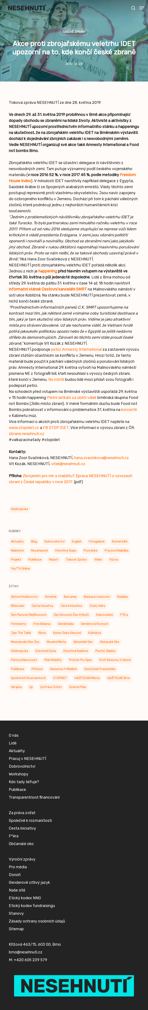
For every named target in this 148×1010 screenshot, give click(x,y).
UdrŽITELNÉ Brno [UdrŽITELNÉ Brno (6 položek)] (118, 678)
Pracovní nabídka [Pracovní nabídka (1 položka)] (116, 550)
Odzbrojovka (19, 509)
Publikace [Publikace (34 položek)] (35, 559)
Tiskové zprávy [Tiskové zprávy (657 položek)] (76, 559)
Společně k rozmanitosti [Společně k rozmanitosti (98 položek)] (28, 678)
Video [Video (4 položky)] (98, 559)
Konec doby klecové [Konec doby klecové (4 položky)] (67, 633)
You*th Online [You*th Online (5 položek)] (20, 568)
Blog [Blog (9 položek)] (34, 541)
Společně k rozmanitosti (30, 847)
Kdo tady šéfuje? (24, 808)
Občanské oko (21, 870)
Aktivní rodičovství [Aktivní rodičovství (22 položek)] (24, 597)
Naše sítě (17, 917)
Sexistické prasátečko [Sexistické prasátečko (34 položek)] (100, 669)
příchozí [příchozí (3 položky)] (37, 669)
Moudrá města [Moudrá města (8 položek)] (56, 642)
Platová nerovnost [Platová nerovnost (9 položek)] (24, 660)
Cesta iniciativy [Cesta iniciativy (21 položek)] (71, 606)
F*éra (13, 863)
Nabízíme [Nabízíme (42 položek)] (17, 550)
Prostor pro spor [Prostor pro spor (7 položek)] (80, 660)
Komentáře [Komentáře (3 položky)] (120, 541)
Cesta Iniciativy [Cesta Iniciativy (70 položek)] (42, 606)
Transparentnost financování (34, 824)
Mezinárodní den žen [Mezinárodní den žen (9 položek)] (25, 642)
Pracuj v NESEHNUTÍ (27, 785)
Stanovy (16, 940)
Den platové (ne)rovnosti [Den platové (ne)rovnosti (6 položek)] (29, 615)
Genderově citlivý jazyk (29, 909)
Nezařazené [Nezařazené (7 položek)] (39, 550)
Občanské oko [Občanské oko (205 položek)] (83, 642)
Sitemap (16, 955)
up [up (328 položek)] (31, 687)
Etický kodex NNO (25, 924)
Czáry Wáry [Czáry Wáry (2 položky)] (97, 606)
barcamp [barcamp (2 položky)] (70, 597)
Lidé (13, 770)
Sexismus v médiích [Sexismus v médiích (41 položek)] (63, 669)
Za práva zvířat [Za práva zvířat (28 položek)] (51, 687)
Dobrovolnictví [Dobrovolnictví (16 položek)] (54, 541)
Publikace (17, 816)
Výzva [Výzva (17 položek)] (113, 559)
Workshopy (18, 801)
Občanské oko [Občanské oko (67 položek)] (109, 642)
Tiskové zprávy (74, 32)
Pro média (18, 894)
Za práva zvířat (22, 839)
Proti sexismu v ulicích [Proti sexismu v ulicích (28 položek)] (115, 660)
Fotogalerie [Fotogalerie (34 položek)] (97, 541)
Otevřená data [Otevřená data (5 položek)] (45, 651)
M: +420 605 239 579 (28, 986)
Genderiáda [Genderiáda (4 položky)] (66, 624)
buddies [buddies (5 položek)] (122, 597)
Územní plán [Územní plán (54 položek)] (77, 687)
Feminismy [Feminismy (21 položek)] (18, 624)
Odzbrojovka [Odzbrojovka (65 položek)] (19, 651)
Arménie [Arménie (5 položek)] (51, 597)
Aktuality (17, 777)
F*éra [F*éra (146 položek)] (124, 615)
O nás (13, 762)
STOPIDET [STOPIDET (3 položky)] (60, 678)
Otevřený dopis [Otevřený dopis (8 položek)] (65, 550)
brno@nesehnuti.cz (25, 979)
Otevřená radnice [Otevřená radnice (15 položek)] (75, 651)
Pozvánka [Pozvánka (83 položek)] (90, 550)
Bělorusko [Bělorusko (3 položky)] (17, 606)
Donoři (15, 901)
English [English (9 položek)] (77, 541)
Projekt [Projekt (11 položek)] (16, 559)
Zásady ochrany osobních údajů (37, 948)
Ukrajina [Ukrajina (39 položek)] (16, 687)
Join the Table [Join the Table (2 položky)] (21, 633)
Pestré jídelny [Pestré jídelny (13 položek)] (105, 651)
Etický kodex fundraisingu (32, 932)
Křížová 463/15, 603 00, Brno (35, 971)
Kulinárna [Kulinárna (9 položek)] (94, 633)
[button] (141, 8)
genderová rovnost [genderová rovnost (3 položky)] (94, 624)
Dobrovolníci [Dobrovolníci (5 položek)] (104, 615)
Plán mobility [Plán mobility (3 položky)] (53, 660)
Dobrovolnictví (22, 793)
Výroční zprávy (22, 886)
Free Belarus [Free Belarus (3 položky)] (42, 624)
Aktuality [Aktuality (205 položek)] (17, 541)
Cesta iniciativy (22, 855)
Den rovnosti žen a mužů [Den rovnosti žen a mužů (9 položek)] (71, 615)
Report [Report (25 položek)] (54, 559)
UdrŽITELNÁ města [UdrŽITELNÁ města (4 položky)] (87, 678)
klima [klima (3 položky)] (42, 633)
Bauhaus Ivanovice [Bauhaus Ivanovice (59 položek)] (97, 597)
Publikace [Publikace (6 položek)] (17, 669)
